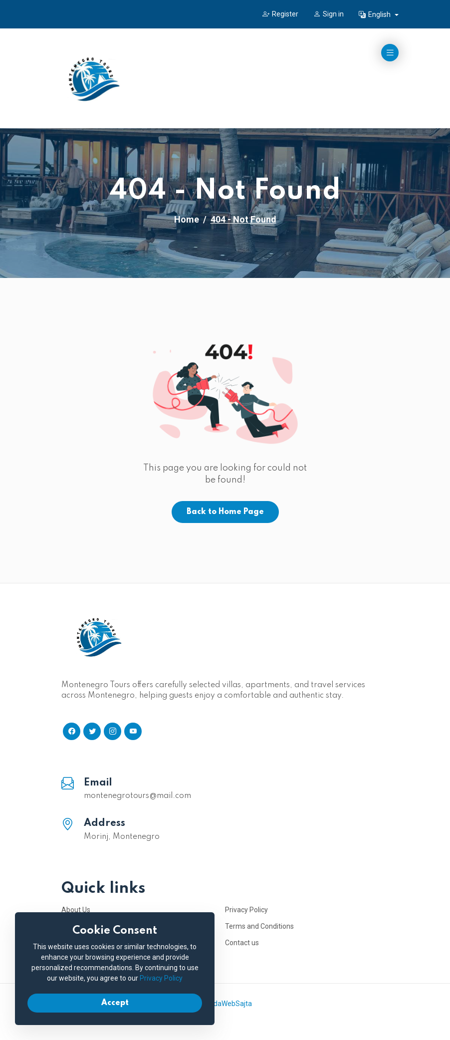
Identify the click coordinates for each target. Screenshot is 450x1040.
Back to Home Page (225, 512)
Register (280, 13)
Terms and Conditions (259, 926)
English (375, 14)
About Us (75, 910)
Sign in (328, 13)
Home (186, 219)
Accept (115, 1003)
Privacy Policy (246, 910)
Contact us (242, 943)
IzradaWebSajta (227, 1004)
